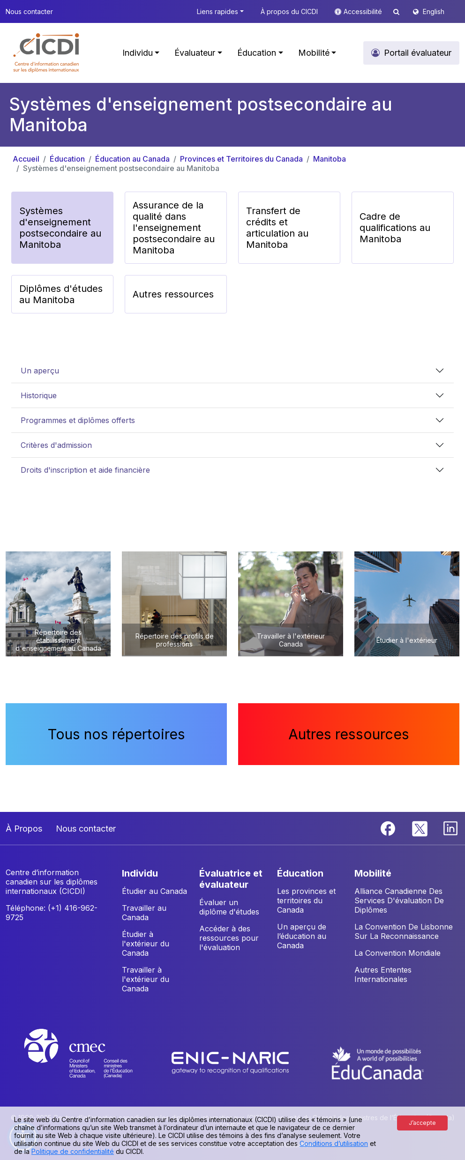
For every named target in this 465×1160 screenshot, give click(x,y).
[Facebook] (389, 828)
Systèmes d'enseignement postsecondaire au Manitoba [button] (60, 227)
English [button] (433, 11)
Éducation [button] (256, 53)
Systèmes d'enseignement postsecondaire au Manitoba (121, 168)
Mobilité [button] (314, 53)
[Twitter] (420, 828)
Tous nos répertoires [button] (116, 734)
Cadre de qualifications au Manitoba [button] (395, 228)
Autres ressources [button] (173, 294)
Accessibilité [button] (364, 11)
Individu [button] (137, 53)
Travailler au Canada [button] (144, 912)
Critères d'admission (56, 445)
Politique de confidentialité (72, 1151)
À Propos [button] (24, 828)
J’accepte (422, 1122)
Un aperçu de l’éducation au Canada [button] (301, 936)
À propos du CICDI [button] (289, 11)
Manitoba (329, 159)
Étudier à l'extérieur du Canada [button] (145, 943)
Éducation (67, 159)
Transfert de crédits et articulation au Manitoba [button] (277, 227)
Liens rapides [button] (217, 11)
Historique (39, 395)
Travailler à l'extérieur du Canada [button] (145, 979)
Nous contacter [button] (29, 11)
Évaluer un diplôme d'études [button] (229, 907)
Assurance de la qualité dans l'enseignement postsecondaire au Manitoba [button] (174, 228)
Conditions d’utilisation (334, 1143)
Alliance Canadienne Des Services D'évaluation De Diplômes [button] (399, 900)
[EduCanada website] (377, 1062)
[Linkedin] (450, 828)
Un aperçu (40, 370)
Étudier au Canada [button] (154, 891)
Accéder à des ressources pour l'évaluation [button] (229, 938)
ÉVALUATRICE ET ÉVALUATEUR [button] (230, 879)
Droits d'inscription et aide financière (85, 470)
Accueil (26, 159)
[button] (47, 52)
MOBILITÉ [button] (372, 873)
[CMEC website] (90, 1062)
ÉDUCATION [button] (300, 873)
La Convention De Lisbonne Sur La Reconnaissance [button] (403, 931)
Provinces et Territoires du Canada (241, 159)
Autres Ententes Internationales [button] (383, 974)
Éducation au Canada (132, 159)
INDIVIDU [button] (140, 873)
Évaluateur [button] (194, 53)
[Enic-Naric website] (231, 1062)
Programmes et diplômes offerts (78, 420)
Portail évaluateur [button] (417, 53)
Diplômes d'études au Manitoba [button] (61, 294)
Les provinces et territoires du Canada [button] (306, 900)
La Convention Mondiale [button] (397, 953)
